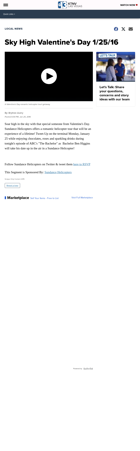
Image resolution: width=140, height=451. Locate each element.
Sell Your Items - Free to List (44, 198)
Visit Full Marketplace (82, 198)
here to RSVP (81, 164)
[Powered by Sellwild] (88, 369)
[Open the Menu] (5, 5)
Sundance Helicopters (58, 172)
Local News (14, 29)
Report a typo (12, 185)
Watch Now (129, 5)
